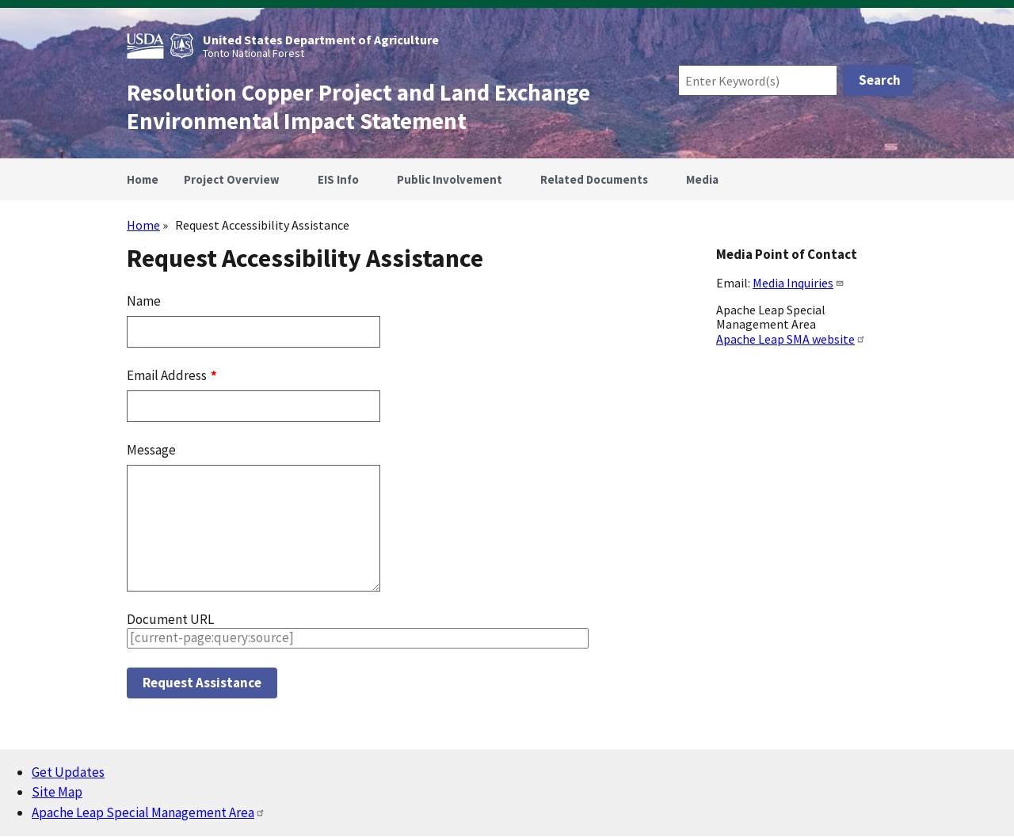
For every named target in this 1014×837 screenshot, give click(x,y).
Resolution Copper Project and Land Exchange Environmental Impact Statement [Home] (358, 106)
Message (151, 449)
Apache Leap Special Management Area (148, 812)
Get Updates (68, 772)
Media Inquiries (798, 283)
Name (144, 301)
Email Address (168, 375)
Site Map (57, 792)
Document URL (170, 619)
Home (143, 225)
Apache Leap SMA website (791, 339)
